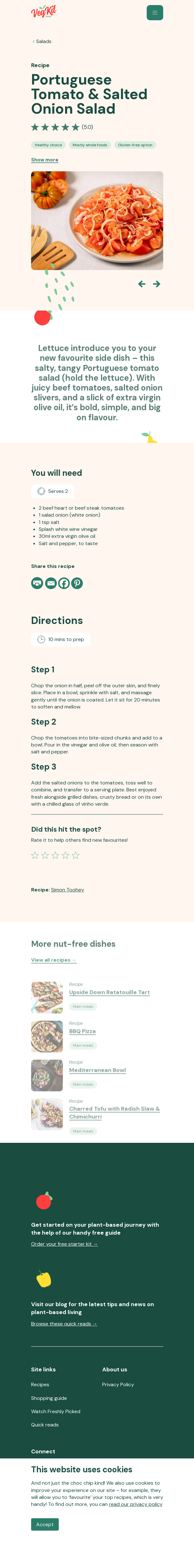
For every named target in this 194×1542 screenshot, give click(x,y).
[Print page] (37, 583)
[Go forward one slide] (157, 284)
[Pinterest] (77, 583)
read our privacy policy (136, 1504)
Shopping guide (49, 1398)
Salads (43, 41)
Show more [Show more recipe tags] (44, 160)
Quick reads (45, 1424)
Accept (45, 1524)
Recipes (40, 1384)
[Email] (51, 583)
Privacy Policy (118, 1384)
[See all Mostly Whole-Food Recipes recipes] (90, 145)
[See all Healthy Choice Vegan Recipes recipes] (48, 145)
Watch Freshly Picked (55, 1411)
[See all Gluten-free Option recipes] (135, 145)
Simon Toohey (67, 889)
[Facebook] (64, 583)
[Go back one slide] (141, 284)
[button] (155, 12)
